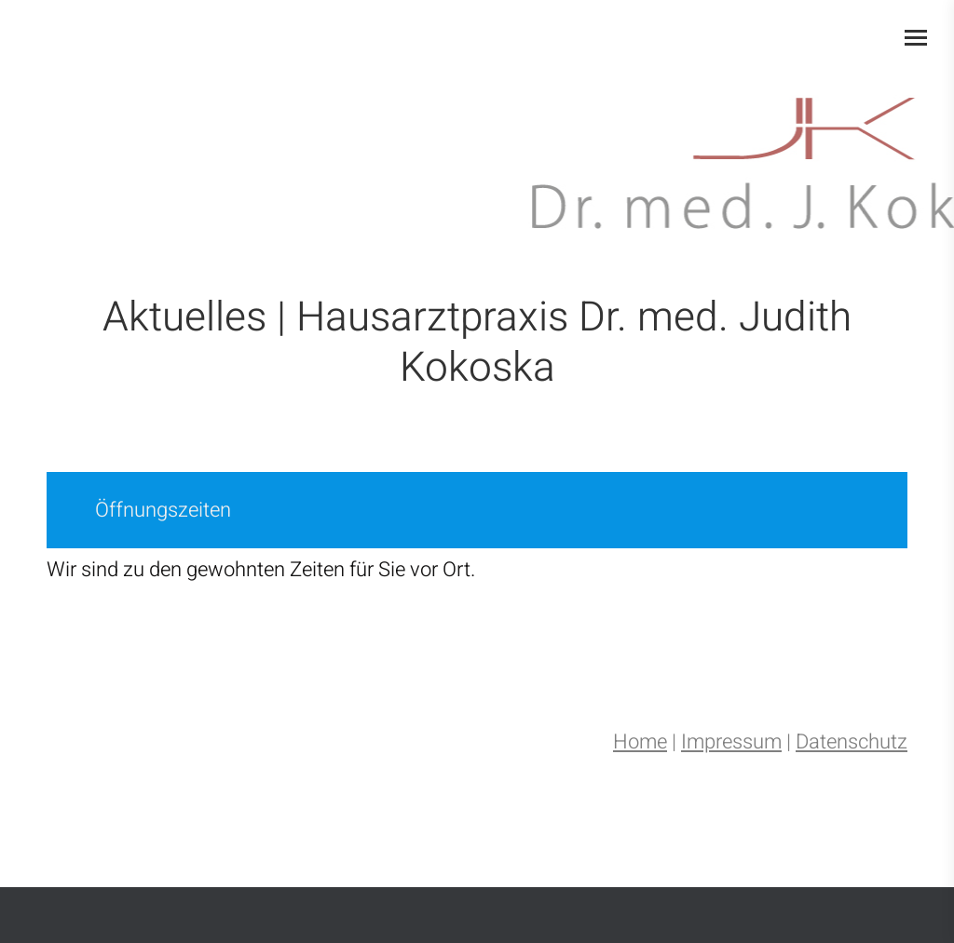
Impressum (731, 742)
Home (640, 742)
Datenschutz (851, 742)
